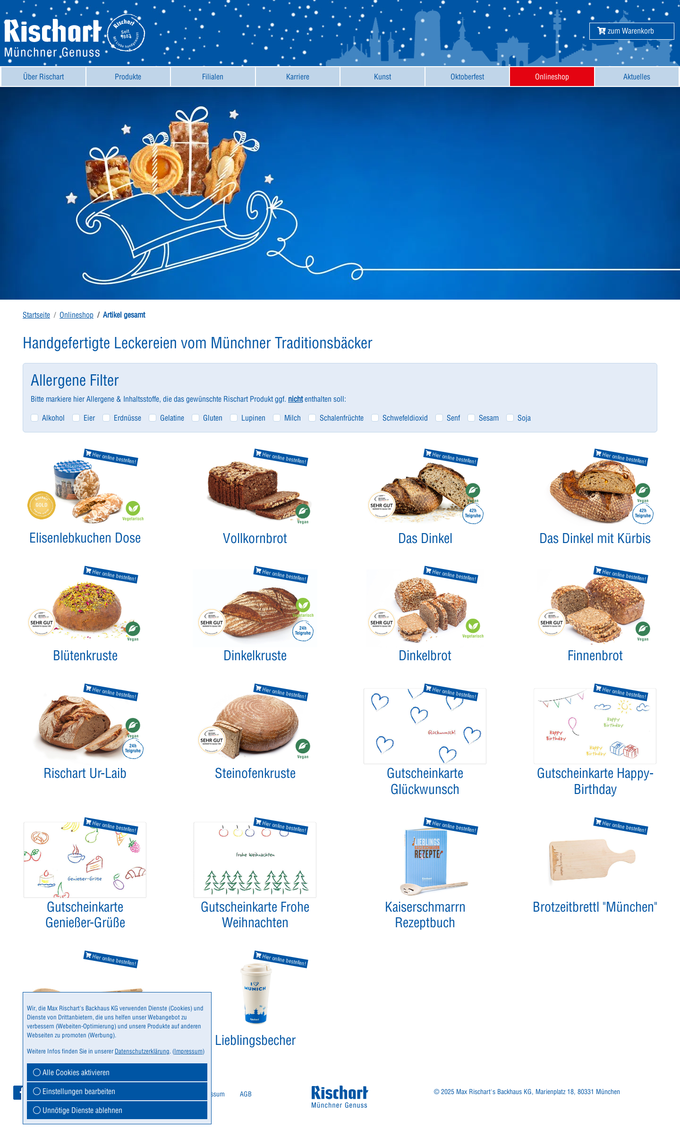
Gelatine (172, 418)
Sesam (489, 418)
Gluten (212, 418)
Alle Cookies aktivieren (71, 1072)
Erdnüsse (127, 418)
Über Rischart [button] (43, 76)
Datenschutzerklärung (142, 1051)
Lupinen (253, 418)
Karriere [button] (297, 76)
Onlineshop (77, 314)
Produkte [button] (128, 76)
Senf (453, 418)
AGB (246, 1094)
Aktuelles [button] (636, 76)
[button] (625, 30)
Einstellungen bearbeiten (74, 1091)
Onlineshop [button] (552, 76)
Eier (89, 418)
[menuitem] (43, 76)
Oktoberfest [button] (467, 76)
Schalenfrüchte (342, 418)
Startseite (36, 314)
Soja (524, 418)
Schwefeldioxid (405, 418)
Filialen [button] (212, 76)
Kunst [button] (382, 76)
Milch (292, 418)
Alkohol (53, 418)
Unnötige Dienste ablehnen (77, 1110)
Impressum (188, 1051)
